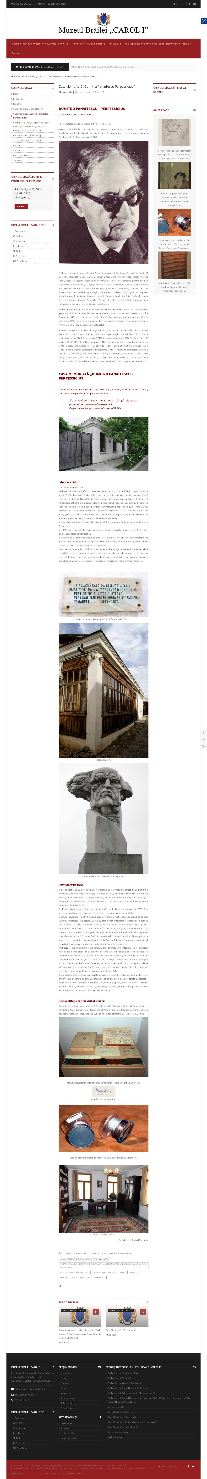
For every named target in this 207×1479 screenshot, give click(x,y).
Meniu (178, 4)
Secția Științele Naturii (118, 1431)
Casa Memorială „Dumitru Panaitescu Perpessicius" (30, 115)
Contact (16, 53)
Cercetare (18, 145)
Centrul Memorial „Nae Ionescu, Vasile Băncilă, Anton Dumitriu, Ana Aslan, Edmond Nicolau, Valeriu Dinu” (31, 126)
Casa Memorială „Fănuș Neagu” (28, 135)
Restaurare (116, 43)
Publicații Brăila (68, 1433)
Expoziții (17, 103)
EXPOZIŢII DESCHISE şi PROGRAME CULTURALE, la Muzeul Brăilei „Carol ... (105, 66)
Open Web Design (32, 1473)
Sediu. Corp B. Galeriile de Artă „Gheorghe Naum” (131, 1393)
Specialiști (18, 160)
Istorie (41, 43)
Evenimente (150, 43)
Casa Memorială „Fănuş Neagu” (123, 1426)
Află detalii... (64, 1342)
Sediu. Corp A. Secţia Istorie (121, 1378)
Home (15, 43)
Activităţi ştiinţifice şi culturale (27, 140)
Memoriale (79, 43)
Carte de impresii (116, 1436)
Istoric (16, 93)
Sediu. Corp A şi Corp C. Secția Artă (124, 1383)
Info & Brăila (183, 43)
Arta (63, 1388)
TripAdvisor (20, 261)
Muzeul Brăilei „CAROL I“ (33, 76)
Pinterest (19, 256)
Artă (66, 43)
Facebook (19, 231)
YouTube (18, 1423)
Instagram (19, 241)
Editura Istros (166, 43)
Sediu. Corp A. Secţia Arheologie (123, 1373)
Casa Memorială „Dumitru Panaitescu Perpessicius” (132, 1421)
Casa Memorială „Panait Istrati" (28, 108)
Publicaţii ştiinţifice (22, 155)
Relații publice (134, 43)
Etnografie (54, 43)
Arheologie (27, 43)
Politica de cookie (49, 1473)
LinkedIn (18, 246)
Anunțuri (65, 1428)
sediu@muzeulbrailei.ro (26, 1394)
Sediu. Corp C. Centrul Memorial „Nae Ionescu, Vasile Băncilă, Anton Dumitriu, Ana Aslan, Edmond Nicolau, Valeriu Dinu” (150, 1400)
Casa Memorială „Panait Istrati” (122, 1416)
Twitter (18, 251)
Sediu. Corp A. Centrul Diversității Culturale (128, 1388)
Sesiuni (16, 150)
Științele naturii (97, 43)
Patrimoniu (18, 98)
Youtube (18, 236)
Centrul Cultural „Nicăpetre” (121, 1411)
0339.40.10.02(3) (22, 1400)
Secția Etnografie (116, 1406)
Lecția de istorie (68, 1438)
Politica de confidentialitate (71, 1473)
